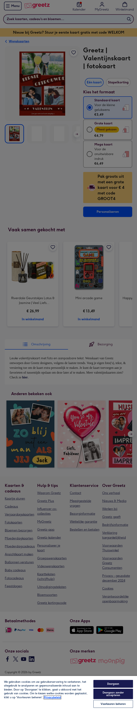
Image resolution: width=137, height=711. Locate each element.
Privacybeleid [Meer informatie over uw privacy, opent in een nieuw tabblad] (52, 697)
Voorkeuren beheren (113, 703)
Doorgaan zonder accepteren (113, 694)
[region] (68, 693)
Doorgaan (113, 683)
